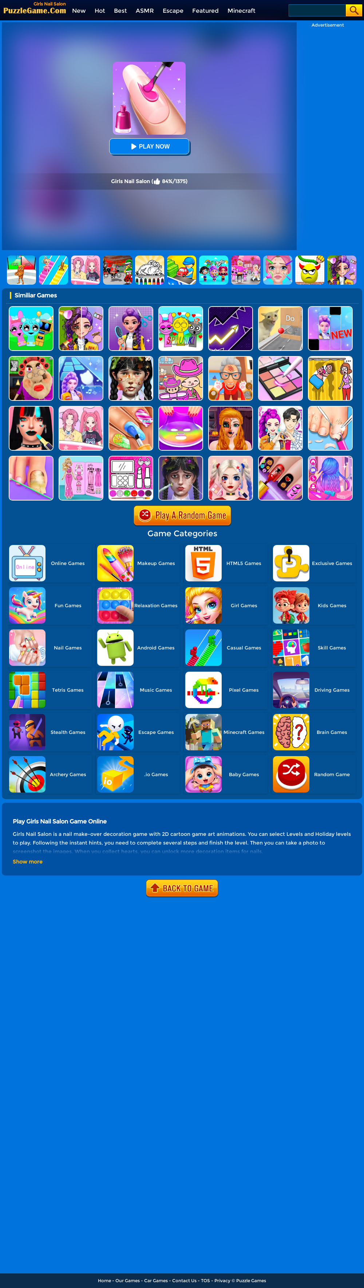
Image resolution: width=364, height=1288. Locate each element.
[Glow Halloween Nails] (280, 458)
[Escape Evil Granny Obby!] (31, 358)
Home (104, 1280)
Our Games (127, 1280)
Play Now (149, 146)
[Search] (317, 10)
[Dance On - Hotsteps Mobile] (81, 358)
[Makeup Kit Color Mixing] (280, 358)
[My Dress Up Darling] (280, 408)
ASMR (145, 10)
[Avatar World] (180, 358)
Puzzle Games (251, 1280)
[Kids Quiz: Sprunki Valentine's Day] (180, 309)
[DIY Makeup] (180, 408)
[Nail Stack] (130, 408)
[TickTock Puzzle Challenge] (280, 309)
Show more (28, 861)
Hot (100, 10)
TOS (205, 1280)
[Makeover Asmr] (180, 458)
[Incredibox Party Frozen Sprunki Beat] (31, 309)
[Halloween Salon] (230, 408)
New (79, 10)
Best (120, 10)
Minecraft (242, 10)
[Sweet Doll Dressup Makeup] (81, 458)
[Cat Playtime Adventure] (230, 358)
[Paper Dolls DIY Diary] (81, 408)
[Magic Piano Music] (330, 309)
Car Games (156, 1280)
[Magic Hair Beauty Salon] (130, 309)
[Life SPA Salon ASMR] (330, 408)
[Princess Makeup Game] (230, 458)
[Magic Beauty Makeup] (81, 309)
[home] (35, 10)
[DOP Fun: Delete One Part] (330, 358)
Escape (173, 10)
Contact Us (184, 1280)
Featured (205, 10)
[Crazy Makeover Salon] (130, 358)
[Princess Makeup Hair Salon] (330, 458)
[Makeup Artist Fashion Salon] (31, 408)
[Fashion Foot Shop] (31, 458)
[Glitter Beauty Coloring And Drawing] (130, 458)
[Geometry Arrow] (230, 309)
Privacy (222, 1280)
